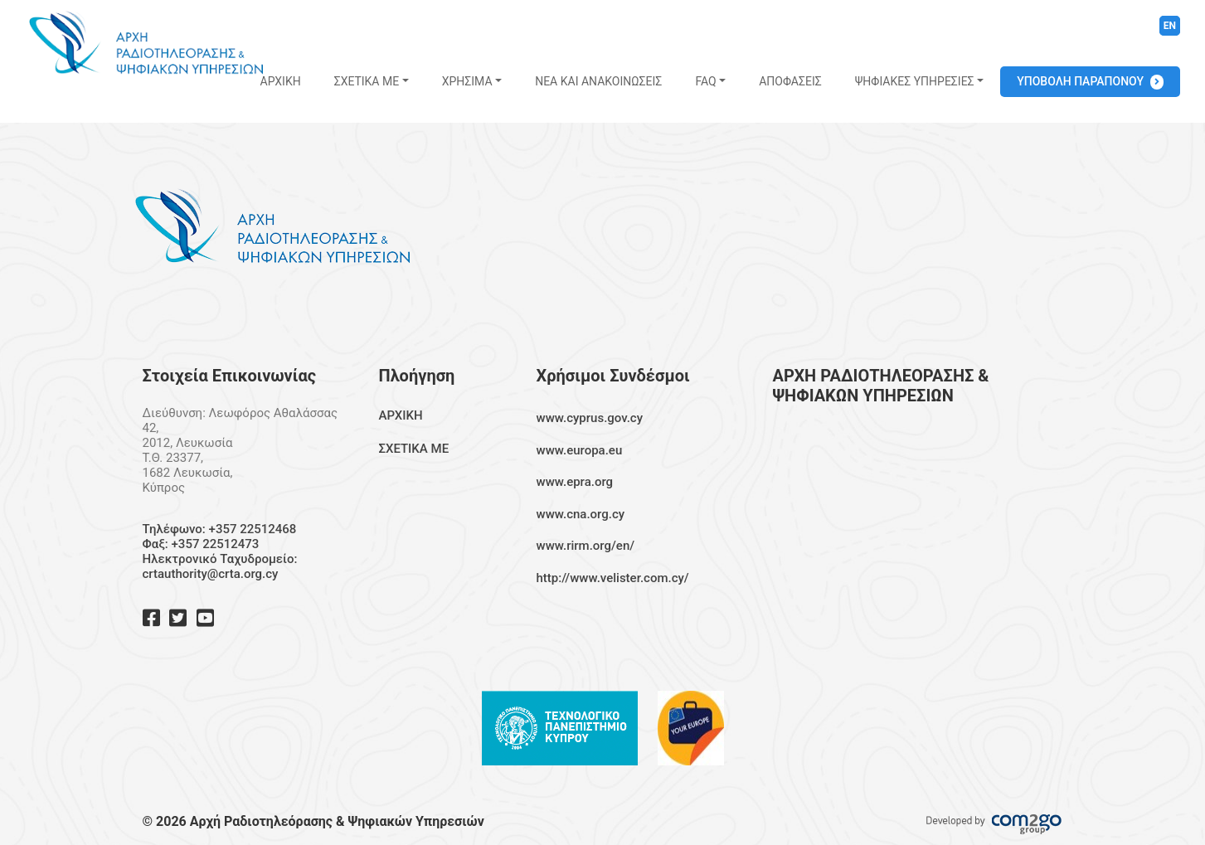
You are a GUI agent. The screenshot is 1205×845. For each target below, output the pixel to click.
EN (1170, 26)
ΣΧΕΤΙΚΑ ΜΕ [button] (366, 81)
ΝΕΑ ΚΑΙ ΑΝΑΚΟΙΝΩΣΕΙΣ (598, 81)
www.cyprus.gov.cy (590, 417)
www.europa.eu (580, 450)
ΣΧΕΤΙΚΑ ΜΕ (414, 448)
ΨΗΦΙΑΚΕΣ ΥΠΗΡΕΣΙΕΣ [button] (914, 81)
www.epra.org (575, 481)
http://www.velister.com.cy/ (613, 578)
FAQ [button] (705, 81)
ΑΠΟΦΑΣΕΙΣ (790, 81)
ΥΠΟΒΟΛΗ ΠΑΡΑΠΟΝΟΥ (1080, 81)
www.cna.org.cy (581, 514)
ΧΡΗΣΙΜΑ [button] (467, 81)
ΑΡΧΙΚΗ (280, 81)
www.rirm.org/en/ (586, 545)
